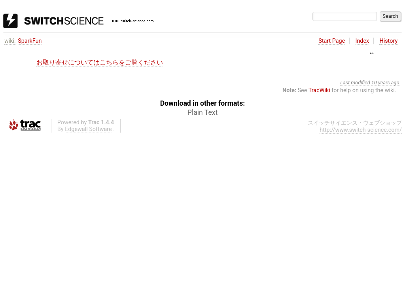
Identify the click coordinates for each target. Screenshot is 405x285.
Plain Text (202, 112)
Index (362, 41)
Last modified (355, 83)
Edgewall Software (88, 129)
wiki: (10, 41)
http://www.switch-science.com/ (361, 130)
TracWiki (319, 90)
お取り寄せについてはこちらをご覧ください (99, 62)
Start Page (331, 41)
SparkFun (30, 41)
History (388, 41)
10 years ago (385, 83)
